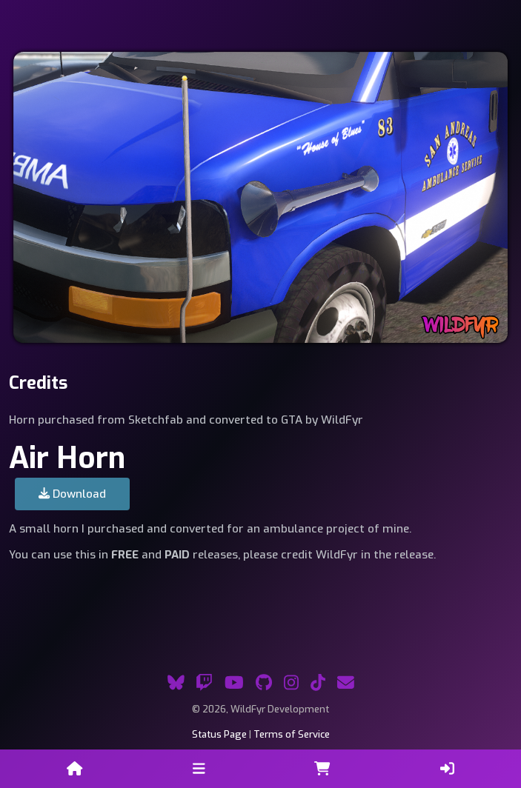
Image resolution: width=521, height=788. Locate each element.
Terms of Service (291, 734)
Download (72, 494)
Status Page (219, 734)
